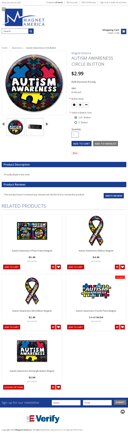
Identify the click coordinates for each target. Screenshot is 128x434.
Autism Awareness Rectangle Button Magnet (32, 370)
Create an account (117, 2)
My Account (72, 2)
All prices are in (11, 2)
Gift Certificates (89, 2)
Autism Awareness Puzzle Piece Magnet (96, 310)
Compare (54, 2)
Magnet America (81, 53)
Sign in (103, 2)
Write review (113, 195)
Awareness (17, 47)
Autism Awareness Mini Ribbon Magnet (32, 310)
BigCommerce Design (60, 430)
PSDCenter (78, 430)
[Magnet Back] (74, 104)
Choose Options (13, 387)
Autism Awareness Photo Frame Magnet (32, 250)
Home (5, 47)
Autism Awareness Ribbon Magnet (96, 250)
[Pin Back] (80, 104)
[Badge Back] (86, 104)
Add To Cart (11, 266)
